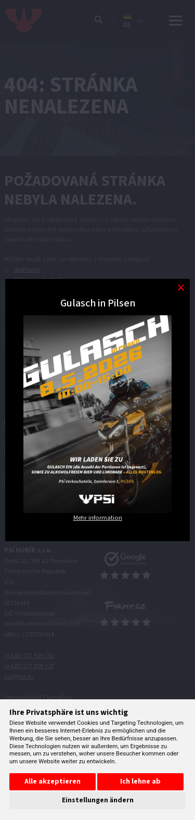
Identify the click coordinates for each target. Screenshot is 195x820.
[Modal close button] (181, 288)
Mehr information (97, 517)
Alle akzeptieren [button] (52, 781)
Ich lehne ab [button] (140, 781)
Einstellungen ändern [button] (98, 800)
